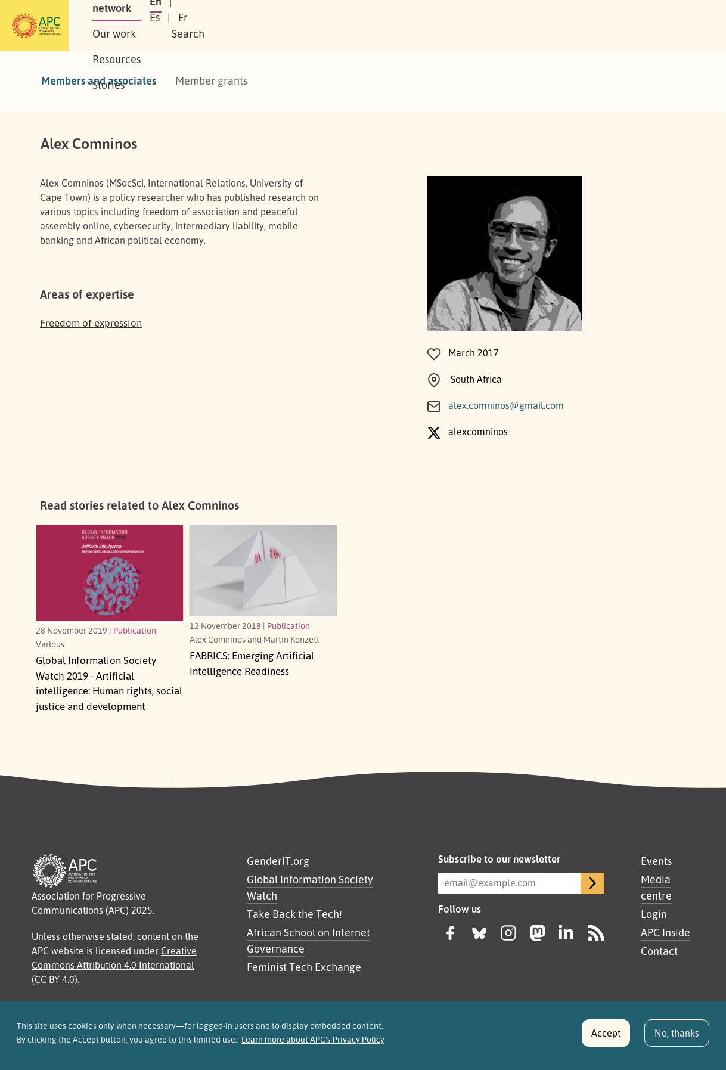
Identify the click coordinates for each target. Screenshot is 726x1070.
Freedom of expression (91, 323)
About (130, 25)
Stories (382, 25)
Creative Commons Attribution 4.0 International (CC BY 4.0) (114, 965)
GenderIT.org (278, 860)
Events (656, 860)
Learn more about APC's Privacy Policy (312, 1042)
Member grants (211, 80)
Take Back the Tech (293, 913)
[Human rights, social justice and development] (110, 572)
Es (561, 25)
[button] (663, 26)
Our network (191, 25)
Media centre (656, 887)
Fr (589, 25)
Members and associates (98, 80)
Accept (605, 1036)
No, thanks (676, 1036)
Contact (659, 950)
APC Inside (665, 932)
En (532, 25)
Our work (260, 25)
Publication (134, 630)
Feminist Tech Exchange (304, 966)
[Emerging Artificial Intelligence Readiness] (263, 570)
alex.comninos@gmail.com (506, 405)
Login (654, 913)
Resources (324, 25)
